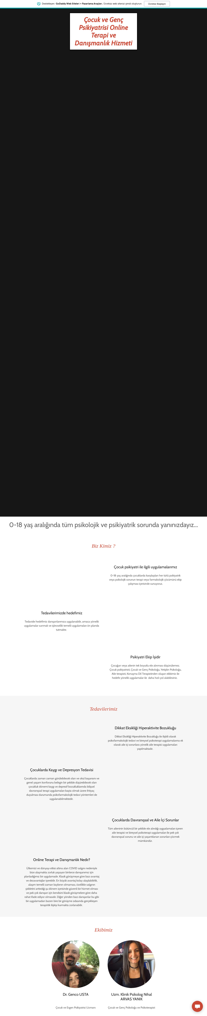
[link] (103, 44)
